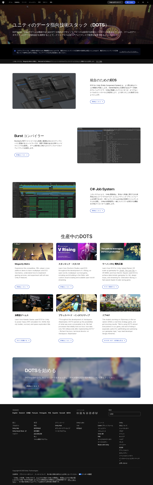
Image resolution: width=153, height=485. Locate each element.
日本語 (28, 413)
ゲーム (10, 2)
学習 (39, 2)
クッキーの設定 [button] (87, 474)
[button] (115, 2)
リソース (24, 2)
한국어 (69, 413)
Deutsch (22, 413)
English (14, 413)
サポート (45, 2)
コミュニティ (32, 2)
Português (43, 413)
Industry (17, 2)
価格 (51, 2)
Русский (62, 413)
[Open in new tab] (25, 431)
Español (55, 413)
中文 (49, 413)
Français (35, 413)
